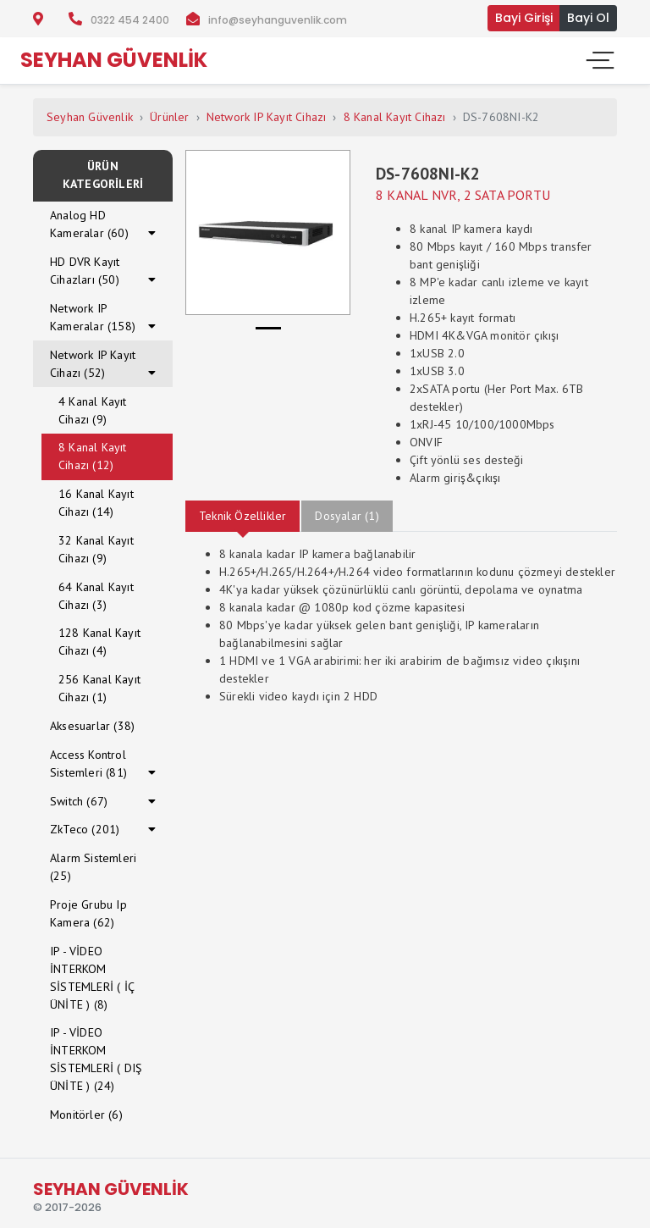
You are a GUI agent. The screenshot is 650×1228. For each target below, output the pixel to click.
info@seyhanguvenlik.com (277, 20)
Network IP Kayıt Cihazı (267, 116)
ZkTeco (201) (84, 829)
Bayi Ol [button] (588, 17)
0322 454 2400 (130, 20)
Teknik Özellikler (242, 515)
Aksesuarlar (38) (92, 725)
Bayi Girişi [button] (524, 17)
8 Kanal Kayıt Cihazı (395, 116)
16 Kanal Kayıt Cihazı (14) (96, 502)
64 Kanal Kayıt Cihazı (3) (96, 595)
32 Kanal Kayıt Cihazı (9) (96, 549)
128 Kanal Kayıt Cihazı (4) (99, 641)
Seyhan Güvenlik (90, 116)
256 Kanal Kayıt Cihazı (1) (99, 688)
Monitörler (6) (86, 1114)
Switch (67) (78, 801)
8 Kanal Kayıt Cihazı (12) (92, 456)
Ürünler (169, 116)
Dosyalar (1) (346, 515)
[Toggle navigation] (598, 60)
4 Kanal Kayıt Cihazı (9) (92, 410)
